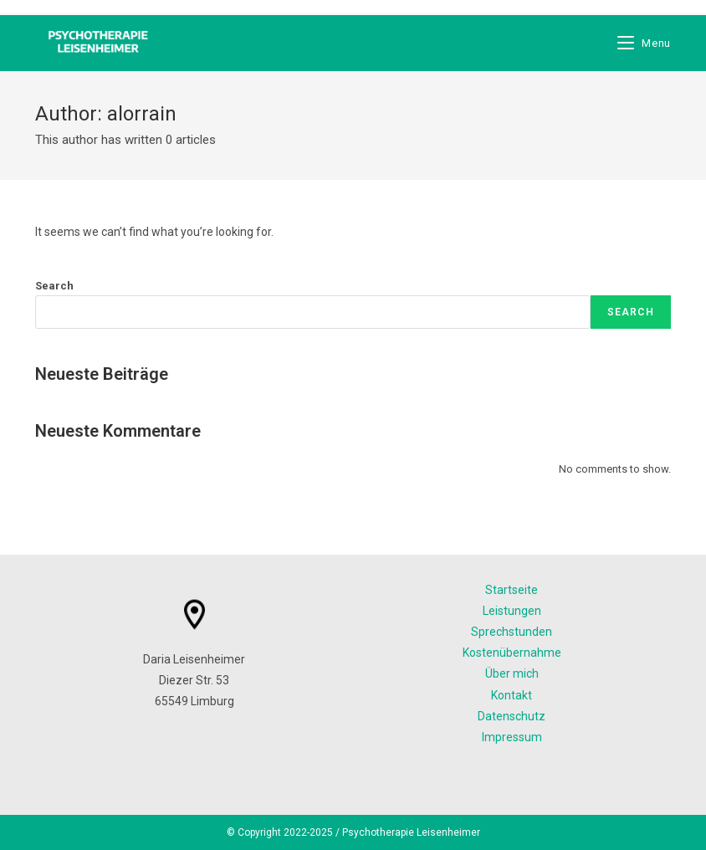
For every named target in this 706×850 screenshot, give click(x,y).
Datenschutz (511, 716)
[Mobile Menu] (644, 43)
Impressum (512, 737)
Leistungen (512, 610)
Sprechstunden (511, 631)
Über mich (512, 673)
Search (54, 285)
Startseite (511, 590)
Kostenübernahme (512, 652)
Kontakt (511, 695)
